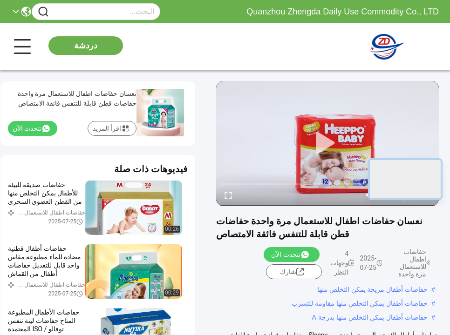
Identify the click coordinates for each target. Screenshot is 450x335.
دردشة (85, 45)
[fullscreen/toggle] (228, 195)
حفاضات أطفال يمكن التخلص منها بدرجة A (370, 317)
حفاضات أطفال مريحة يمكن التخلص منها (372, 289)
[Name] (43, 12)
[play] (327, 143)
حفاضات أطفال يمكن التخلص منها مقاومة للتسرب (360, 303)
